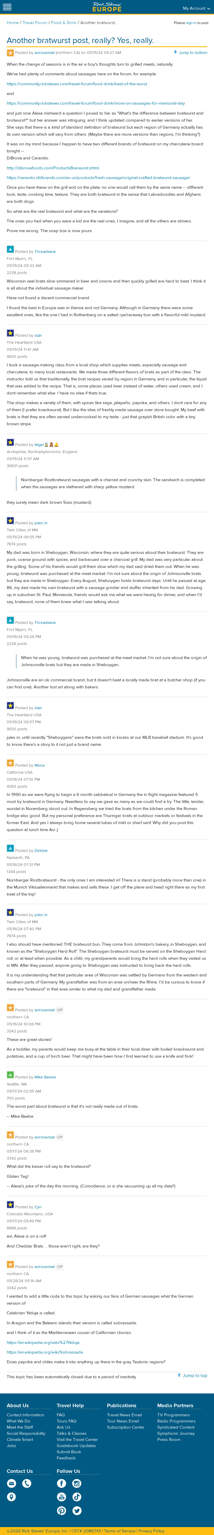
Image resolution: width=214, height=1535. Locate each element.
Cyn (38, 1207)
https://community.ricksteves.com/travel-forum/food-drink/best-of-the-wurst (77, 84)
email (11, 1483)
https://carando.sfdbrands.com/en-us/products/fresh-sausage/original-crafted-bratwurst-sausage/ (98, 178)
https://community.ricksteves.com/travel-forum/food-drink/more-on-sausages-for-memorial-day (96, 103)
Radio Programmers (176, 1421)
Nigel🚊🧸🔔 (46, 444)
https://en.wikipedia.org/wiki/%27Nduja (43, 1342)
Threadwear (45, 251)
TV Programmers (173, 1415)
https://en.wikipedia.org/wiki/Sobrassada (45, 1352)
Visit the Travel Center (77, 1439)
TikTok (77, 1497)
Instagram (77, 1483)
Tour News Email (123, 1421)
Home (13, 22)
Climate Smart (20, 1439)
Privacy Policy (151, 1531)
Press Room (168, 1439)
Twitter (77, 1510)
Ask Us (63, 1427)
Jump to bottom (193, 52)
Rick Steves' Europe (107, 7)
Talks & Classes (72, 1433)
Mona (39, 765)
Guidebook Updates (76, 1446)
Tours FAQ (66, 1421)
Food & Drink (64, 22)
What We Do (18, 1421)
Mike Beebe (45, 1077)
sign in (191, 23)
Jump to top (195, 1376)
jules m (40, 523)
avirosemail (44, 52)
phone (27, 1483)
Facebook (61, 1483)
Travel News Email (124, 1415)
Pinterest (61, 1510)
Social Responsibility (26, 1433)
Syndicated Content (175, 1427)
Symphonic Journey (176, 1433)
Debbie (41, 850)
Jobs (11, 1446)
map (11, 1497)
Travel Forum (35, 22)
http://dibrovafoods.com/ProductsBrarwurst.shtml (53, 168)
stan (38, 335)
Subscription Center (125, 1427)
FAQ (61, 1415)
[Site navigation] (7, 7)
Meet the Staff (20, 1427)
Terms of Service (119, 1531)
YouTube (61, 1497)
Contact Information (25, 1415)
